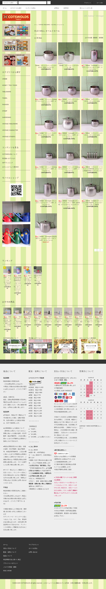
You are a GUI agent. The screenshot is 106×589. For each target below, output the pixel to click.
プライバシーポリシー (10, 563)
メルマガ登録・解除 (9, 567)
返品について (7, 556)
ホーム (5, 8)
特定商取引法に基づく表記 (12, 559)
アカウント (86, 3)
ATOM (9, 571)
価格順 (95, 37)
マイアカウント (34, 544)
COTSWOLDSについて (9, 154)
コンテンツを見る (29, 8)
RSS (4, 571)
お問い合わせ (33, 552)
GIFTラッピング (7, 162)
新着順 (101, 37)
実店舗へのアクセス (8, 158)
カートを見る (33, 548)
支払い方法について (9, 548)
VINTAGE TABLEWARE (44, 24)
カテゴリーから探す (15, 8)
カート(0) (98, 3)
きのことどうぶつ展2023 (10, 167)
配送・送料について (9, 552)
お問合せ (58, 8)
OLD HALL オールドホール (57, 24)
